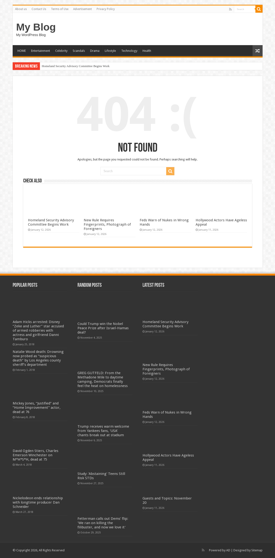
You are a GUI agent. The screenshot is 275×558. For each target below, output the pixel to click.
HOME (21, 51)
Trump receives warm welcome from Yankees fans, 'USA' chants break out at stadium (103, 430)
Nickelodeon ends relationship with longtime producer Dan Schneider (38, 502)
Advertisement (82, 9)
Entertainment (40, 51)
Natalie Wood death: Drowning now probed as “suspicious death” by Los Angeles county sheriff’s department (38, 358)
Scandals (79, 51)
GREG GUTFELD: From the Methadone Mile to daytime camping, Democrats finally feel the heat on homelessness (102, 379)
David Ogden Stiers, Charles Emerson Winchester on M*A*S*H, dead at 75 (35, 455)
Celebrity (61, 51)
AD (228, 550)
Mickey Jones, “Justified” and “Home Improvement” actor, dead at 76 (36, 407)
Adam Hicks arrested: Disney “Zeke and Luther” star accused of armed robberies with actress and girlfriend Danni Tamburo (38, 330)
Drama (94, 51)
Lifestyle (110, 51)
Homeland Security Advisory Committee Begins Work (76, 66)
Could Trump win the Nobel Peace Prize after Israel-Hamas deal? (103, 328)
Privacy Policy (106, 9)
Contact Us (39, 9)
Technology (129, 51)
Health (147, 51)
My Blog (36, 27)
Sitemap (257, 550)
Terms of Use (59, 9)
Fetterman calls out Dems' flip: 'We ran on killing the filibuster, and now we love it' (102, 522)
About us (21, 9)
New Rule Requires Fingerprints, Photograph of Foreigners (107, 224)
